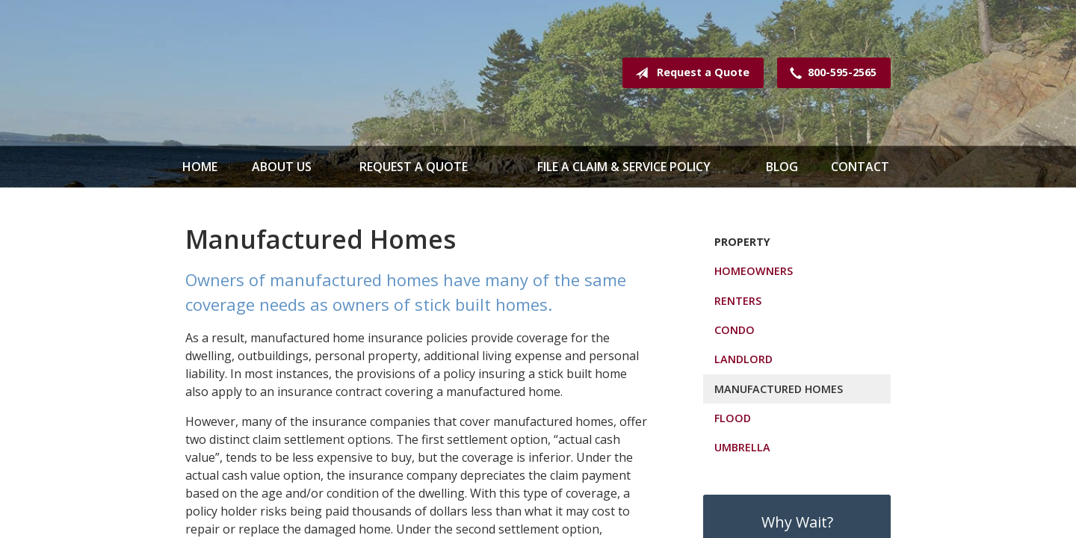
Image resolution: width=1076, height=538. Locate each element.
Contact (860, 166)
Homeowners (753, 271)
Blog (782, 166)
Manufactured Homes (778, 389)
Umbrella (742, 447)
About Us (282, 166)
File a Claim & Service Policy (624, 166)
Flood (732, 418)
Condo (734, 330)
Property (742, 242)
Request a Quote (689, 73)
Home (199, 166)
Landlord (743, 359)
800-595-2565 (830, 73)
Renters (737, 301)
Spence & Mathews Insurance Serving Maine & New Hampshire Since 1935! (304, 73)
